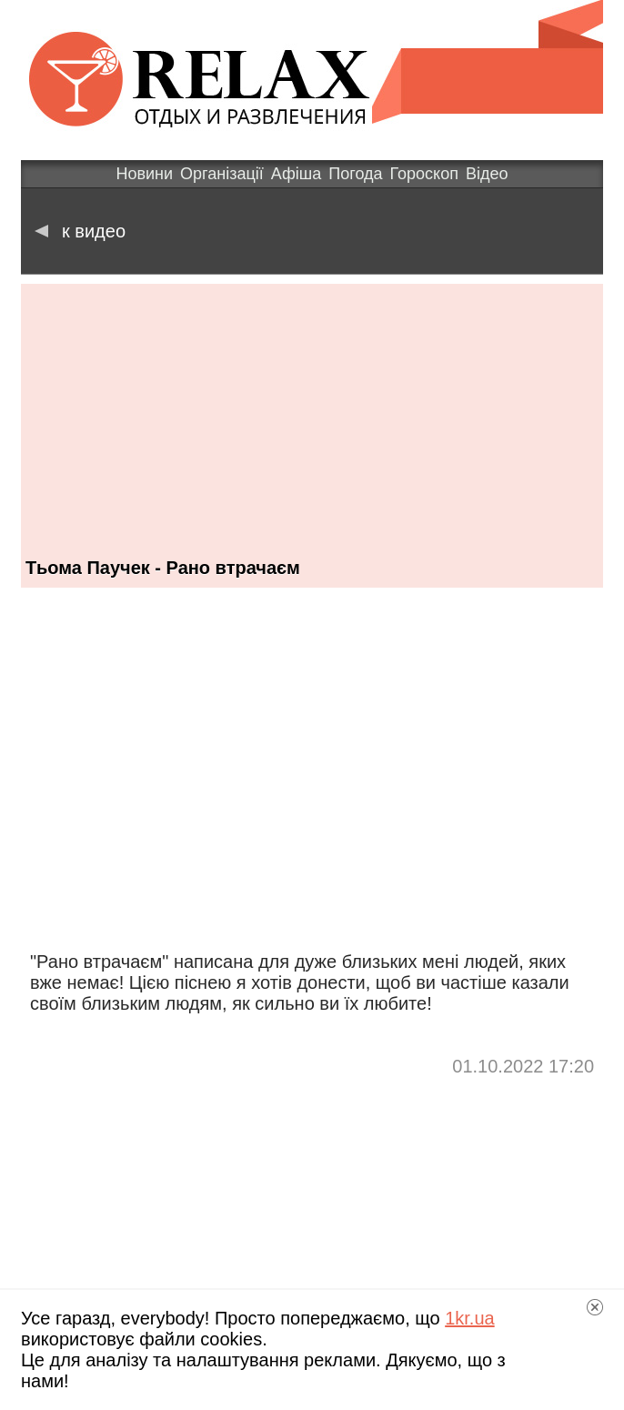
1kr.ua (469, 1318)
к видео (80, 231)
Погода (355, 174)
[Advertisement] (312, 411)
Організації (222, 174)
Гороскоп (424, 174)
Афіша (296, 174)
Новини (144, 174)
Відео (487, 174)
